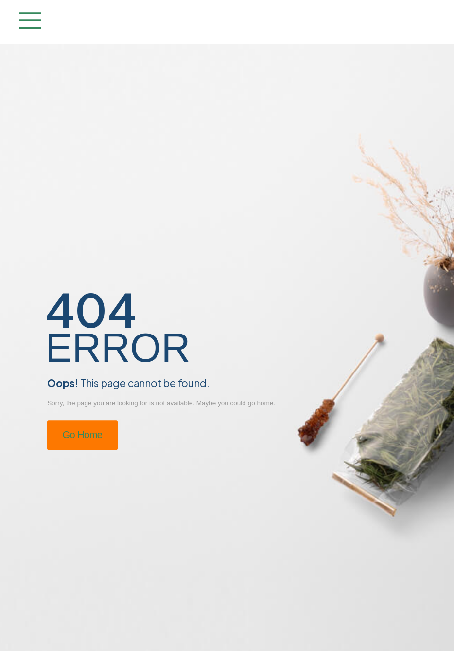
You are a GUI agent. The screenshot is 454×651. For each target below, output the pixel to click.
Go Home (82, 435)
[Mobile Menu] (28, 22)
